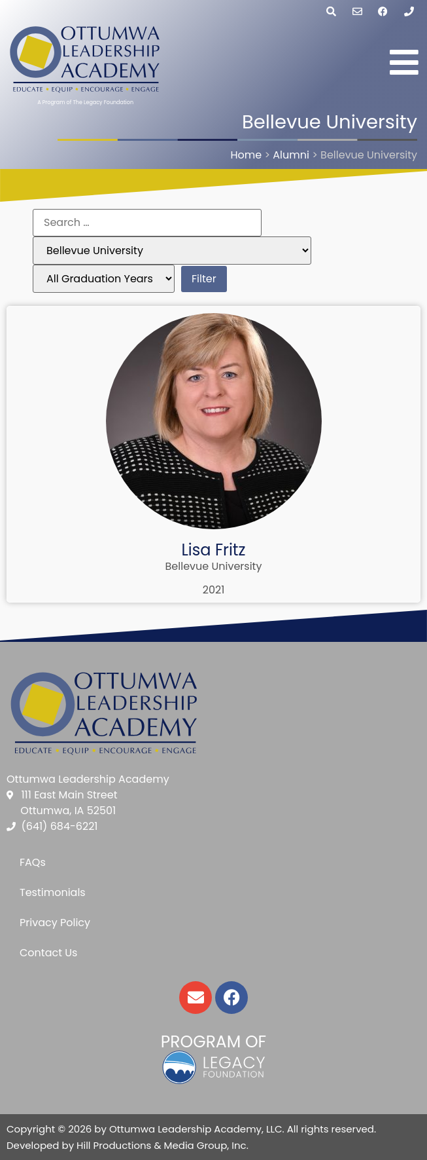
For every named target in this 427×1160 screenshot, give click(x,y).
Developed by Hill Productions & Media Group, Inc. (127, 1145)
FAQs (33, 862)
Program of (213, 1041)
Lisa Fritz (213, 550)
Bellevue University (213, 566)
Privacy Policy (55, 922)
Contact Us (48, 952)
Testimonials (53, 892)
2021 (214, 589)
